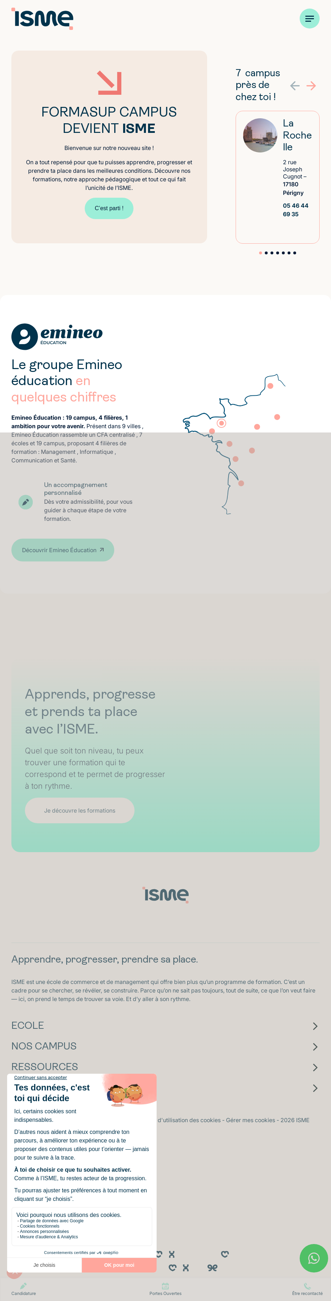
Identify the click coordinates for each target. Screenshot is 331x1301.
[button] (311, 86)
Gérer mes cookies (251, 1120)
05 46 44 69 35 (296, 210)
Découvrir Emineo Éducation (59, 550)
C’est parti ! (109, 208)
